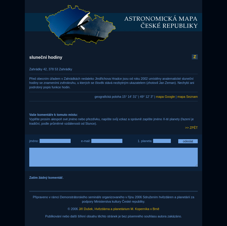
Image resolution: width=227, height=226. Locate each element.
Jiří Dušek (86, 209)
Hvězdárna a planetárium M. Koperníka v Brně (127, 209)
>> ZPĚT (191, 127)
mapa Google (165, 96)
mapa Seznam (187, 96)
